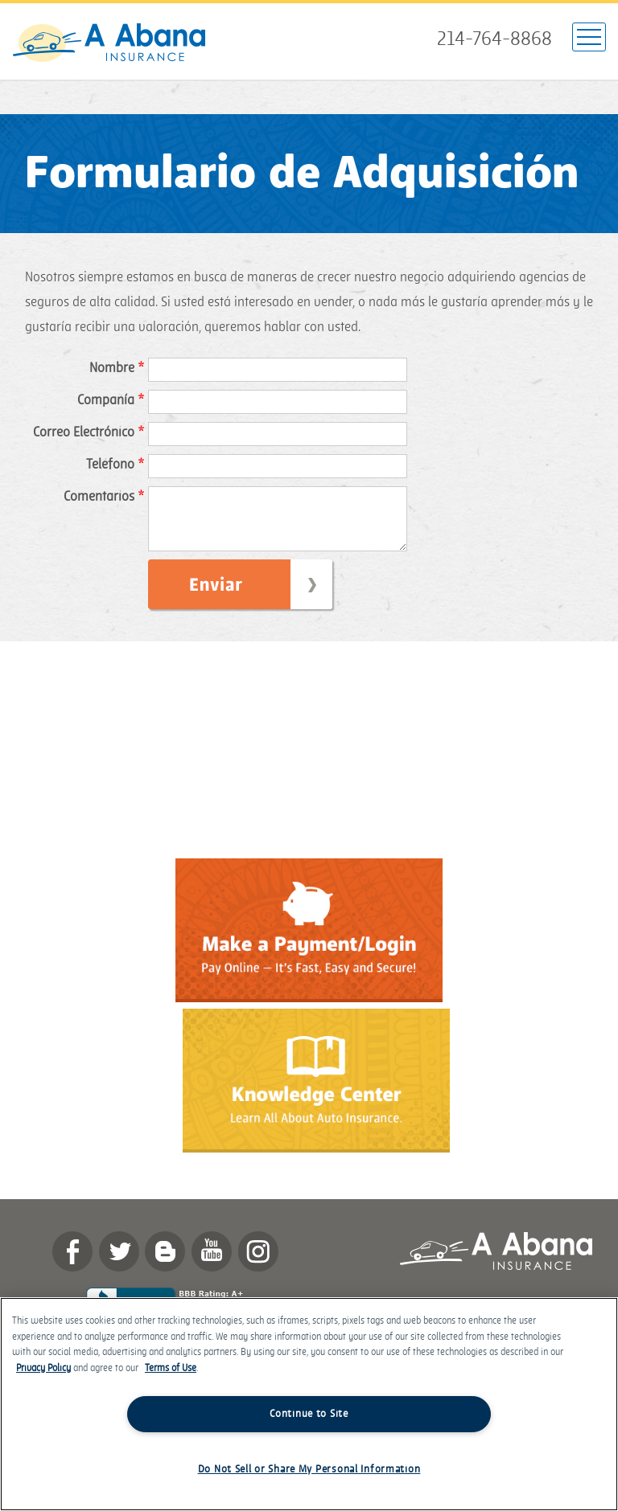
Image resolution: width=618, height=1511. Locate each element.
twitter (119, 1263)
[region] (309, 1404)
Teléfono (115, 464)
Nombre (116, 368)
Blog (165, 1263)
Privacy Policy (43, 1368)
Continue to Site (309, 1413)
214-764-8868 (494, 39)
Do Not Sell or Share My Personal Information (309, 1469)
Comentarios (104, 496)
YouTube (212, 1263)
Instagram (258, 1263)
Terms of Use (170, 1368)
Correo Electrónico (88, 432)
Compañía (110, 400)
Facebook (72, 1263)
